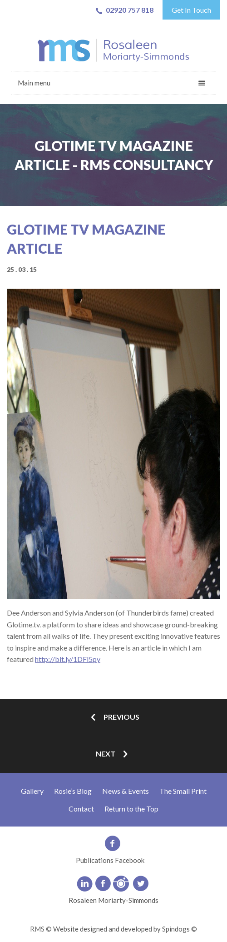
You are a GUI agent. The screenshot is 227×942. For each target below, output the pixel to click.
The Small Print (183, 791)
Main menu (34, 83)
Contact (81, 808)
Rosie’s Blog (73, 791)
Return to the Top (131, 808)
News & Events (125, 791)
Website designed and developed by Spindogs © (125, 929)
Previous (113, 717)
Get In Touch (191, 9)
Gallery (32, 791)
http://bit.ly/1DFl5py (67, 659)
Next (113, 754)
